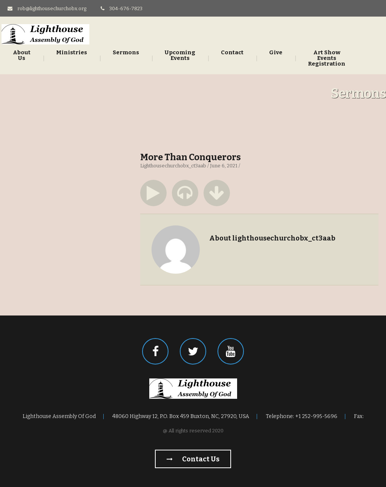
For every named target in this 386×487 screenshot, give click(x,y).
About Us (22, 55)
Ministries (71, 52)
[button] (153, 193)
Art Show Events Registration (326, 58)
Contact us (193, 459)
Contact (232, 52)
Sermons (126, 52)
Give (275, 52)
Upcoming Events (180, 55)
